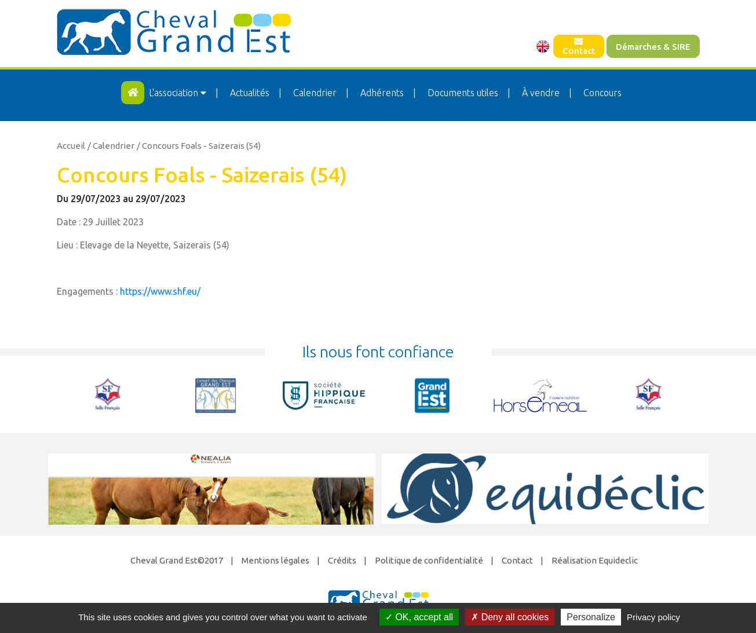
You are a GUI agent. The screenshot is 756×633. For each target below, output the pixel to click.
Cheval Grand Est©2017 (176, 560)
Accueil (71, 146)
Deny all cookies (510, 617)
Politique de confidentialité (429, 560)
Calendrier (315, 92)
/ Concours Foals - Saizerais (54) (199, 146)
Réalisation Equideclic (595, 560)
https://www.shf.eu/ (160, 291)
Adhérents (382, 92)
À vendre (541, 92)
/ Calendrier (110, 146)
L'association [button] (179, 92)
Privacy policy (653, 617)
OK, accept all (419, 617)
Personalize (591, 617)
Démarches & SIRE (653, 47)
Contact (579, 46)
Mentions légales (275, 560)
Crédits (342, 560)
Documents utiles (463, 92)
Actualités (249, 92)
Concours (602, 92)
